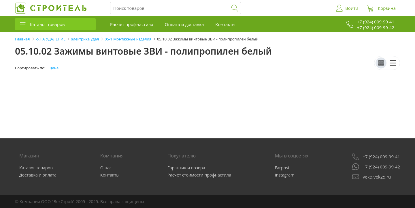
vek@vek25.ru (377, 177)
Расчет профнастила (131, 24)
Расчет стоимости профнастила (199, 175)
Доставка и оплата (37, 175)
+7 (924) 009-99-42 (381, 167)
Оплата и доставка (184, 24)
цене (54, 68)
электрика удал (85, 39)
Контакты (225, 24)
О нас (106, 167)
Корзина (387, 8)
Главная (22, 39)
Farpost (282, 167)
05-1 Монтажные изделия (128, 39)
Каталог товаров (47, 24)
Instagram (285, 175)
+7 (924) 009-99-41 (381, 156)
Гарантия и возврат (187, 167)
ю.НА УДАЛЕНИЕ (51, 39)
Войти (351, 8)
